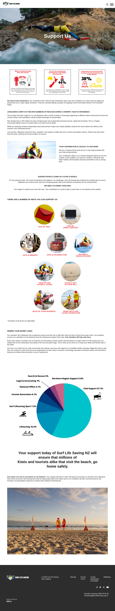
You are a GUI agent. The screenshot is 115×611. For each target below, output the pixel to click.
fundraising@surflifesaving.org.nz (96, 596)
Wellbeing (107, 577)
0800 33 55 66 (103, 594)
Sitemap (73, 577)
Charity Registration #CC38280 (94, 579)
